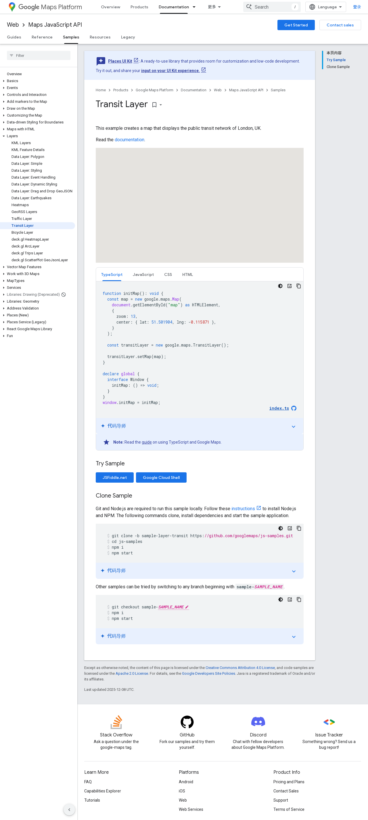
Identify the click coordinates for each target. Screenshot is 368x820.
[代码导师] (289, 286)
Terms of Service (288, 809)
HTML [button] (187, 274)
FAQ (88, 782)
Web (13, 24)
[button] (37, 81)
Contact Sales (286, 791)
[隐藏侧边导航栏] (69, 809)
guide (147, 442)
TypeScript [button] (111, 274)
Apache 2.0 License (132, 673)
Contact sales (340, 25)
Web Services (191, 809)
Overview (110, 6)
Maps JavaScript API (55, 24)
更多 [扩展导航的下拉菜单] (212, 6)
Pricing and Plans (288, 782)
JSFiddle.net (115, 477)
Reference (42, 37)
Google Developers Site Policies (208, 673)
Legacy (128, 37)
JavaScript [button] (143, 274)
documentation (129, 139)
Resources (100, 37)
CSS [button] (168, 274)
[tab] (112, 274)
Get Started (296, 25)
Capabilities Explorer (102, 791)
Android (186, 782)
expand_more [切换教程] (293, 426)
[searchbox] (38, 55)
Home (101, 90)
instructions (243, 508)
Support (280, 800)
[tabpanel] (199, 365)
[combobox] (272, 7)
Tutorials (92, 800)
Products (139, 6)
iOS (182, 791)
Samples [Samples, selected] (71, 37)
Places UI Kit (120, 61)
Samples (278, 90)
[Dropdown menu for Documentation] (196, 7)
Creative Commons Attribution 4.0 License (240, 668)
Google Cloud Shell (161, 477)
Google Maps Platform (154, 90)
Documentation (193, 90)
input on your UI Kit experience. (170, 70)
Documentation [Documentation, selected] (174, 6)
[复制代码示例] (298, 286)
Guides (14, 37)
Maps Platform (50, 7)
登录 (357, 7)
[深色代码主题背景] (280, 286)
